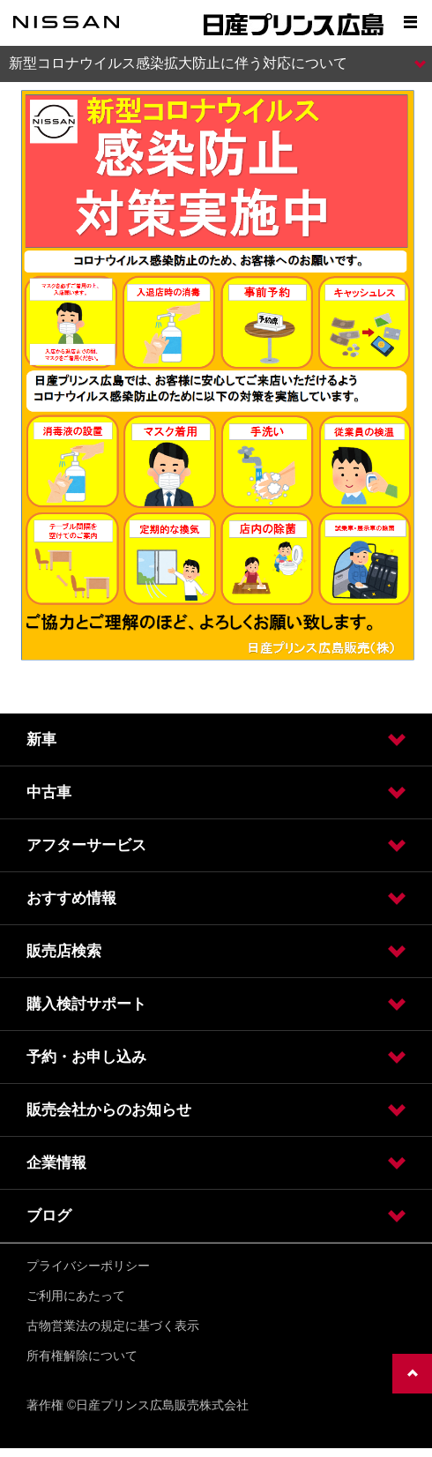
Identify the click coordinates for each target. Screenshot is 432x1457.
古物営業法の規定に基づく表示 (112, 1326)
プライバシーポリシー (88, 1266)
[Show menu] (410, 22)
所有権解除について (82, 1356)
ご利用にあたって (75, 1296)
